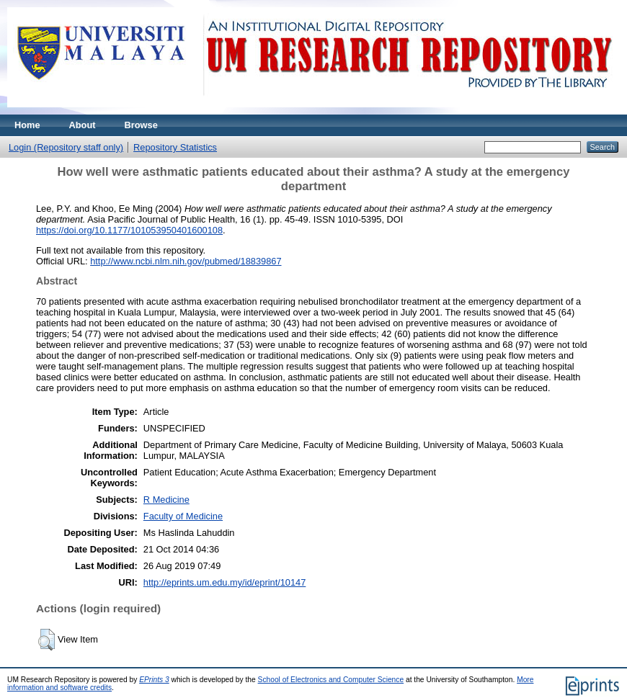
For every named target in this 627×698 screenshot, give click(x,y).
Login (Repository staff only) (66, 147)
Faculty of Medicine (183, 516)
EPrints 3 (154, 680)
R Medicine (166, 499)
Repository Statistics (175, 147)
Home (27, 125)
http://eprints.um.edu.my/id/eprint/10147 (224, 582)
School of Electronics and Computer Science (331, 680)
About (82, 125)
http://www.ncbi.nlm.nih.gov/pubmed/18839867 (185, 261)
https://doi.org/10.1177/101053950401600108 (129, 230)
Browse (141, 125)
